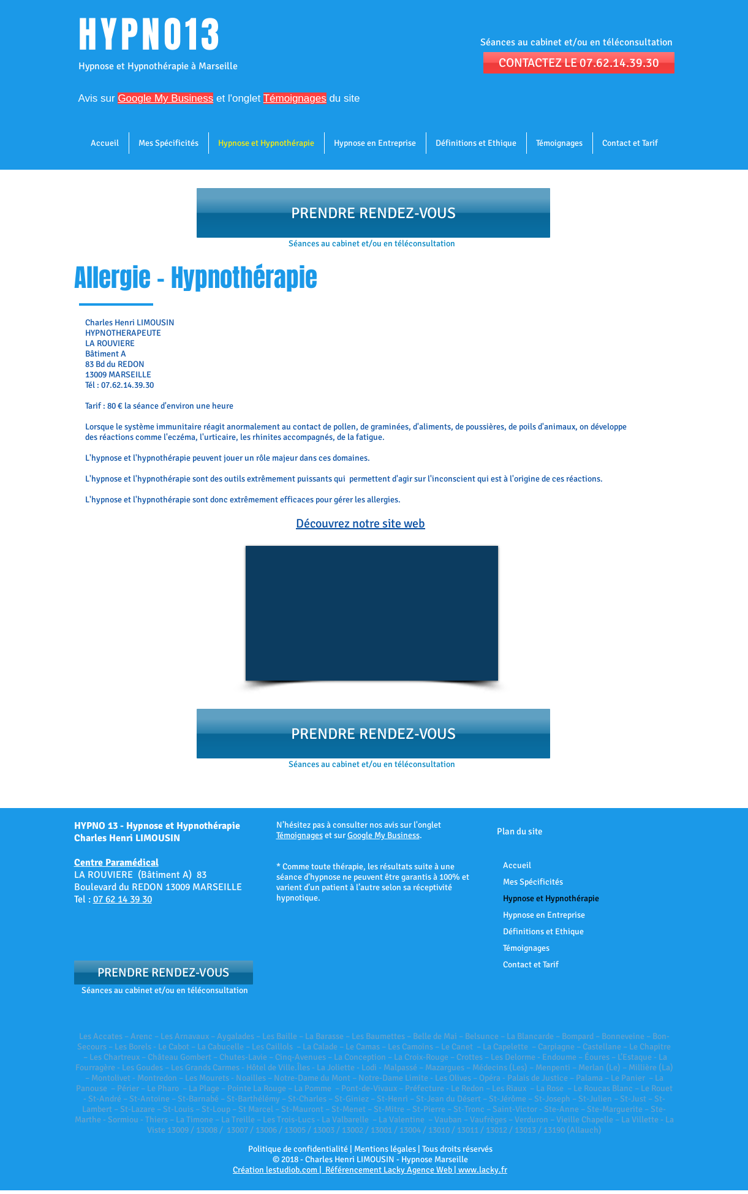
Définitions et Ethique (543, 931)
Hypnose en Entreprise (544, 915)
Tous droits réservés (457, 1149)
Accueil (517, 865)
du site (343, 98)
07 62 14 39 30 (122, 899)
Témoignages (299, 835)
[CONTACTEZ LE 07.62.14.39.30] (578, 63)
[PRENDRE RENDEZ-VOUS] (373, 213)
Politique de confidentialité (298, 1149)
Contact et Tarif (531, 964)
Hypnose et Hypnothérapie (551, 898)
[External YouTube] (372, 613)
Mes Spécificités (533, 882)
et (171, 98)
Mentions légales (385, 1149)
